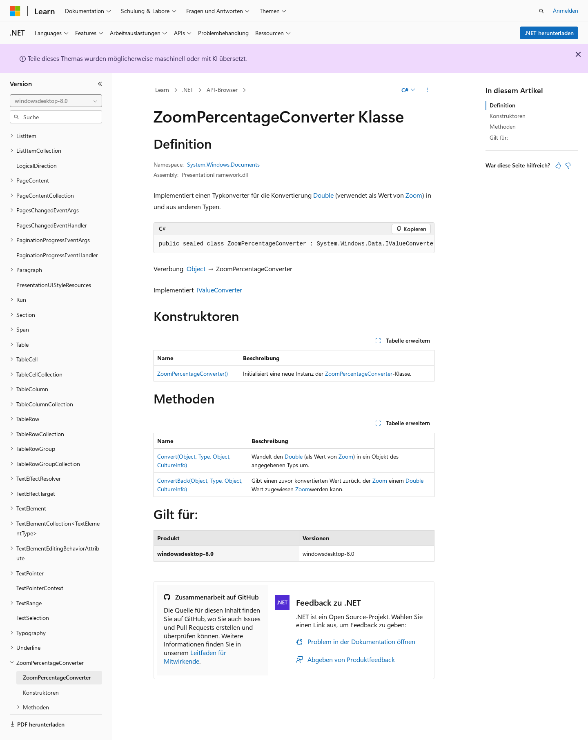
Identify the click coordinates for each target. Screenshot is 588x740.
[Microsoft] (15, 11)
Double (323, 195)
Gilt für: (499, 137)
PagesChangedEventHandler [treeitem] (51, 203)
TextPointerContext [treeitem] (39, 565)
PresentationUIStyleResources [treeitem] (53, 262)
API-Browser (222, 90)
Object (196, 268)
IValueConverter (219, 289)
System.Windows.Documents (223, 164)
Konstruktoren (508, 116)
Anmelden (565, 10)
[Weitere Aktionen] (427, 90)
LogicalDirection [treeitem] (36, 143)
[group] (294, 244)
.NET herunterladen (549, 33)
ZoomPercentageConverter (358, 373)
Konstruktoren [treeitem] (41, 670)
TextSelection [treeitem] (32, 595)
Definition (502, 105)
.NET (187, 90)
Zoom (413, 195)
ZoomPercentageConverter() (192, 373)
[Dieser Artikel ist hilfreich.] (558, 165)
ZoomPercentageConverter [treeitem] (57, 655)
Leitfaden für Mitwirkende (195, 656)
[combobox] (56, 100)
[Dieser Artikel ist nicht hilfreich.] (568, 165)
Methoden (503, 126)
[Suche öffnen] (541, 11)
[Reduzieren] (100, 83)
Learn (162, 90)
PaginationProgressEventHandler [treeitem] (57, 232)
